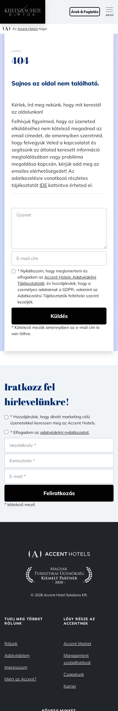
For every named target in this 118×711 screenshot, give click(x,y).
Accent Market (77, 643)
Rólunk (10, 643)
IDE (43, 185)
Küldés (59, 316)
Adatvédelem (17, 655)
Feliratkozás (59, 493)
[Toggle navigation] (112, 11)
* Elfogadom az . (50, 432)
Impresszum (15, 667)
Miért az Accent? (20, 679)
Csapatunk (74, 674)
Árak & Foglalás (84, 11)
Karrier (70, 686)
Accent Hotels (27, 29)
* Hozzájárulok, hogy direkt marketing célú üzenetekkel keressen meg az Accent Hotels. (53, 420)
